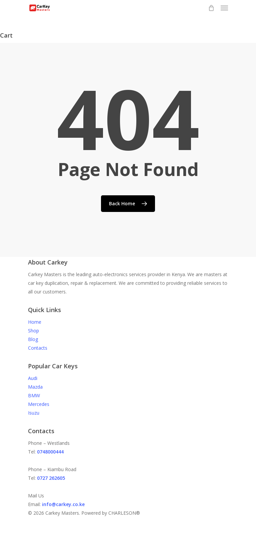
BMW (34, 395)
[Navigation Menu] (224, 8)
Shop (33, 330)
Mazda (35, 387)
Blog (33, 339)
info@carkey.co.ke (63, 504)
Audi (32, 378)
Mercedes (38, 404)
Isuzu (33, 413)
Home (34, 322)
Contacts (37, 348)
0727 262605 (51, 478)
